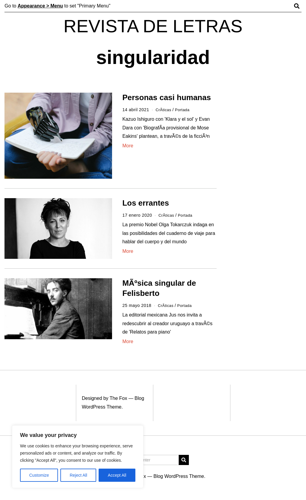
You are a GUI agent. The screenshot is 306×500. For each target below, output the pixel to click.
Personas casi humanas (166, 97)
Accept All (117, 475)
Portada (185, 109)
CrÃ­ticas (164, 109)
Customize (39, 475)
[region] (77, 456)
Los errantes (145, 202)
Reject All (78, 475)
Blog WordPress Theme (178, 476)
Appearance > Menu (40, 5)
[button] (184, 460)
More (127, 145)
